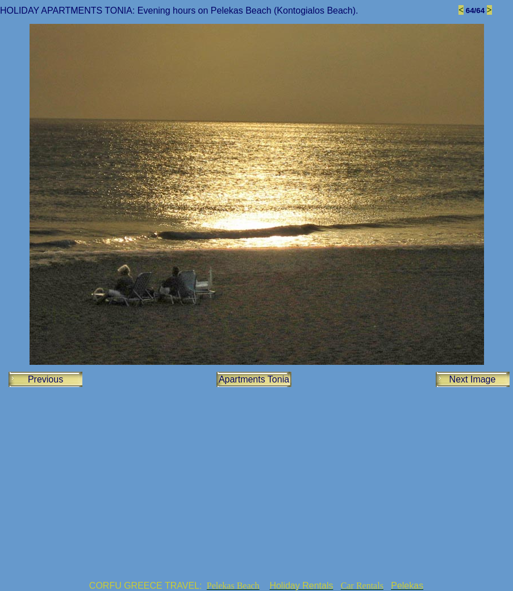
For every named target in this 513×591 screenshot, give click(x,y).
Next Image (472, 379)
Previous (45, 379)
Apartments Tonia (254, 379)
